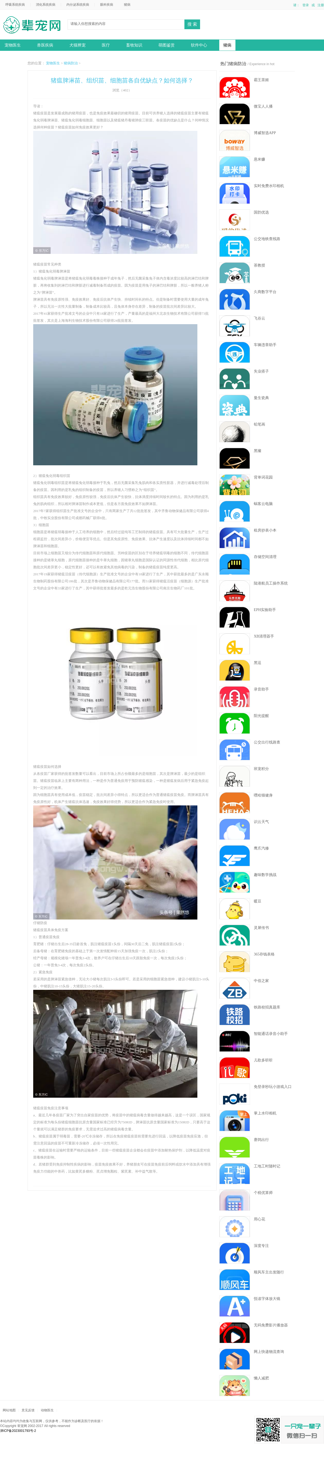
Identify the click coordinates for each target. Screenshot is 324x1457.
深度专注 (261, 1246)
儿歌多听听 (263, 1060)
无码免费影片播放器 (271, 1325)
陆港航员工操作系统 (271, 583)
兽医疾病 (45, 45)
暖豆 (257, 901)
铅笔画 (259, 424)
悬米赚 (259, 159)
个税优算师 (263, 1193)
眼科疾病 (106, 4)
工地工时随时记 (267, 1166)
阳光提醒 (261, 716)
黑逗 (257, 663)
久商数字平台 (265, 292)
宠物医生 (13, 45)
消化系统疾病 (45, 4)
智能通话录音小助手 (271, 1034)
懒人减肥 (261, 1378)
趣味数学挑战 (265, 875)
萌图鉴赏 (166, 45)
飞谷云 (259, 318)
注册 (321, 5)
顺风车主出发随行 (269, 1272)
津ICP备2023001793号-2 (18, 1431)
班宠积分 (261, 769)
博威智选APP (265, 133)
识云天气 (261, 822)
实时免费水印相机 (269, 186)
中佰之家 (261, 981)
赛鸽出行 (261, 1140)
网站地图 (9, 1410)
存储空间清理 (265, 557)
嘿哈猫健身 (263, 795)
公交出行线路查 (267, 742)
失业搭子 (261, 371)
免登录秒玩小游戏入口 (273, 1087)
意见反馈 (28, 1410)
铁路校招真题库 (267, 1007)
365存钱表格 (264, 954)
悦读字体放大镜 (267, 1299)
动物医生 (34, 25)
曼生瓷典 (261, 398)
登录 (305, 5)
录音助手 (261, 689)
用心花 (259, 1219)
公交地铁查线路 (267, 239)
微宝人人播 (263, 106)
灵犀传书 (261, 928)
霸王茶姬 (261, 80)
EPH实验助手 (265, 610)
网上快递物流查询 (269, 1352)
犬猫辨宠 (77, 45)
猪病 (127, 4)
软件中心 (199, 45)
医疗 (106, 45)
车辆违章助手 (265, 345)
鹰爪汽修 (261, 848)
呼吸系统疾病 (15, 4)
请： (296, 5)
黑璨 (257, 451)
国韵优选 (261, 212)
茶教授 (259, 265)
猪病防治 (71, 63)
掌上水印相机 (265, 1113)
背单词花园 (263, 477)
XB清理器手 (264, 636)
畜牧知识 (134, 45)
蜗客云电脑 (263, 504)
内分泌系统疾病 (77, 4)
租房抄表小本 (265, 530)
